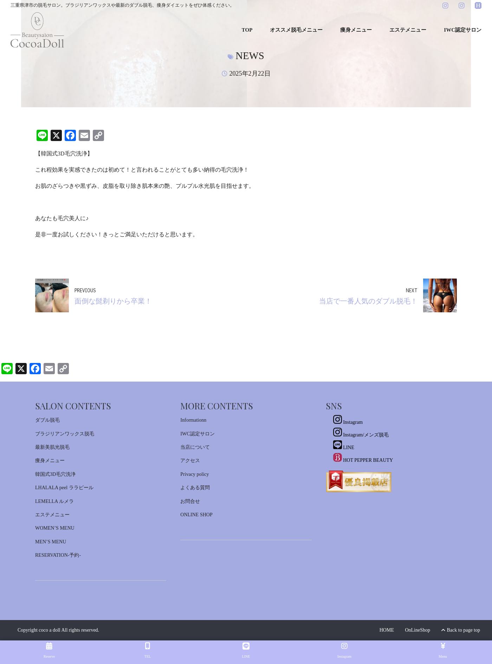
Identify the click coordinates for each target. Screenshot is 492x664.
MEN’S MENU (50, 541)
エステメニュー (407, 30)
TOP (247, 30)
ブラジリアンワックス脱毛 (64, 433)
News (249, 55)
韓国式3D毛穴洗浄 (55, 474)
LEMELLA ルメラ (54, 501)
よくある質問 (195, 487)
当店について (195, 447)
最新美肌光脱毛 (52, 447)
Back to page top (460, 630)
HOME (387, 630)
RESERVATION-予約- (58, 555)
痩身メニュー (356, 30)
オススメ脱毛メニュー (296, 30)
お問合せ (190, 501)
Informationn (193, 420)
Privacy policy (194, 474)
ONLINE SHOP (196, 514)
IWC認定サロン (462, 30)
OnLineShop (417, 630)
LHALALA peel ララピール (64, 487)
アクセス (190, 460)
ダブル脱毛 (47, 420)
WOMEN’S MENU (55, 528)
